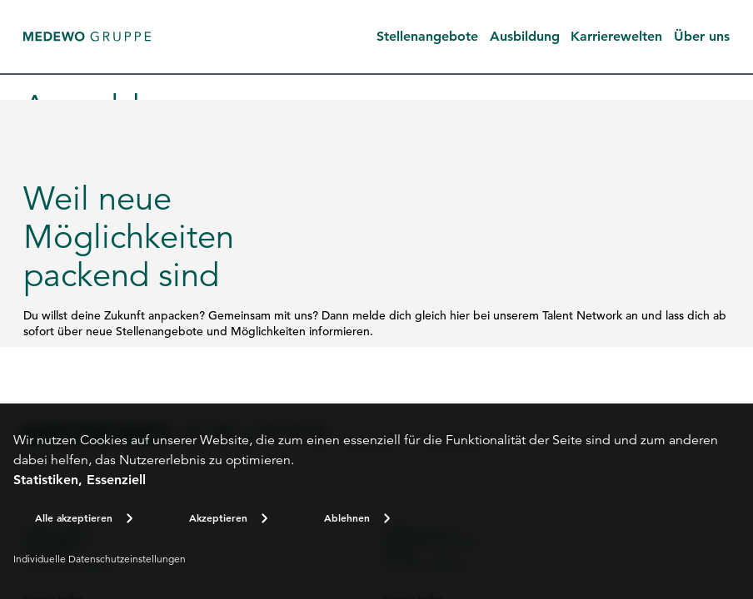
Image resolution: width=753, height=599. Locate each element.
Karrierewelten (616, 36)
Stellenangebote (427, 36)
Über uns (702, 36)
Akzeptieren (218, 517)
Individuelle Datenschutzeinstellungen (99, 558)
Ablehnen (347, 517)
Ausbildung (525, 36)
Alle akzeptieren (73, 517)
